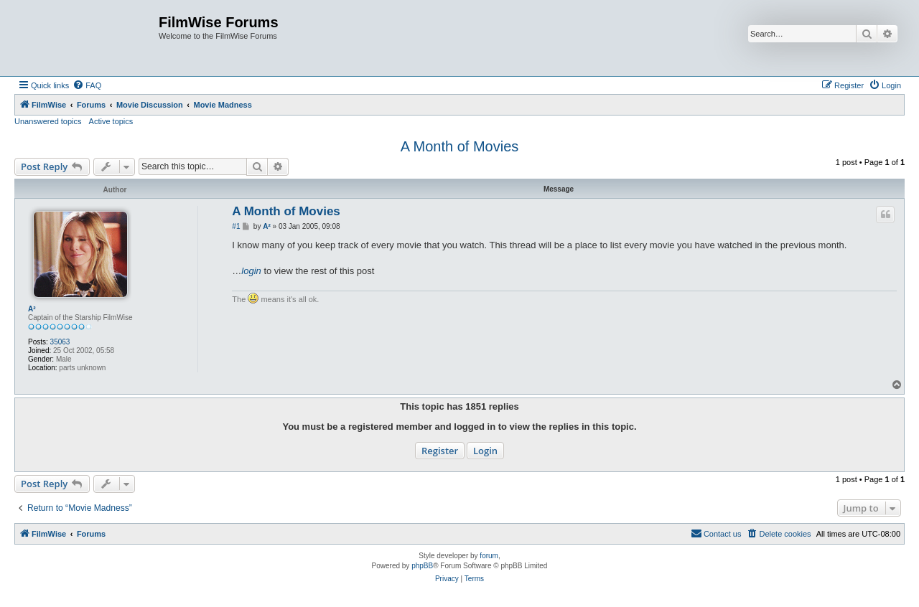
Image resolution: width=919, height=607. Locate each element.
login (251, 270)
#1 (236, 226)
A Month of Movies (460, 146)
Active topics (111, 121)
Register (439, 450)
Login (485, 450)
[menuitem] (87, 85)
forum (489, 556)
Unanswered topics (48, 121)
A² (32, 309)
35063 (60, 342)
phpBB (422, 566)
